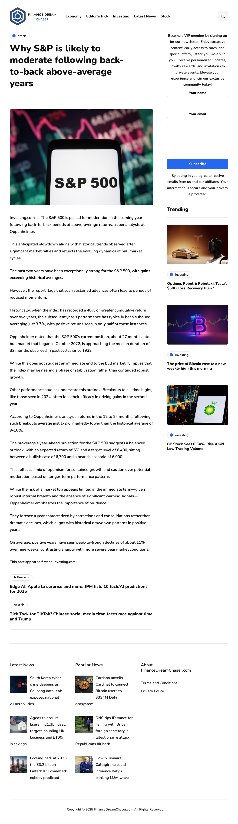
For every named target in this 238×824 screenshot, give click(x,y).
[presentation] (202, 143)
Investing (121, 16)
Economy (74, 16)
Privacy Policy (152, 691)
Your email (197, 118)
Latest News (145, 16)
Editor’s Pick (97, 16)
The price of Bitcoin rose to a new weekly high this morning (196, 366)
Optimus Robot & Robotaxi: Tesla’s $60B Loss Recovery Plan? (197, 286)
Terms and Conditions (159, 683)
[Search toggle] (223, 16)
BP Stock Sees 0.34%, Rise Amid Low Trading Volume (195, 446)
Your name (197, 97)
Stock (165, 16)
